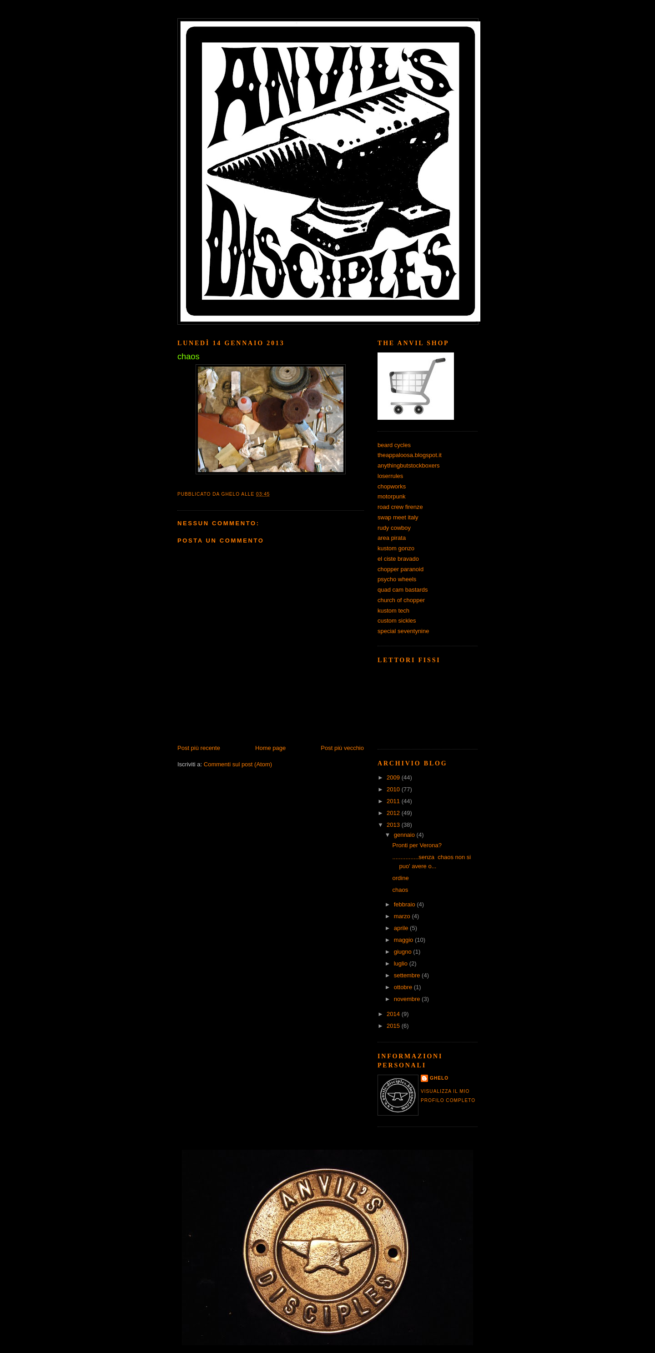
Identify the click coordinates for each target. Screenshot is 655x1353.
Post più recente (198, 747)
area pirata (392, 537)
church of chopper (401, 600)
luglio (401, 963)
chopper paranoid (400, 569)
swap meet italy (398, 517)
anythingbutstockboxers (409, 465)
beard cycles (394, 445)
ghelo (439, 1078)
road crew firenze (400, 506)
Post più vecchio (342, 747)
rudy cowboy (394, 527)
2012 (394, 813)
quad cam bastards (403, 589)
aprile (402, 928)
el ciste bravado (398, 558)
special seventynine (403, 631)
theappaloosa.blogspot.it (410, 455)
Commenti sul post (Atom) (238, 764)
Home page (270, 747)
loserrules (390, 476)
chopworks (392, 486)
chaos (400, 889)
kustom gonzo (396, 548)
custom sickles (397, 620)
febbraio (405, 904)
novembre (408, 999)
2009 (394, 777)
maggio (404, 939)
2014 (394, 1014)
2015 (394, 1025)
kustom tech (393, 610)
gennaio (405, 834)
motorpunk (391, 496)
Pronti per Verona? (416, 845)
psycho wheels (397, 579)
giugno (403, 951)
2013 (394, 824)
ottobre (404, 987)
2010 (394, 789)
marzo (403, 916)
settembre (408, 975)
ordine (400, 878)
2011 (394, 801)
